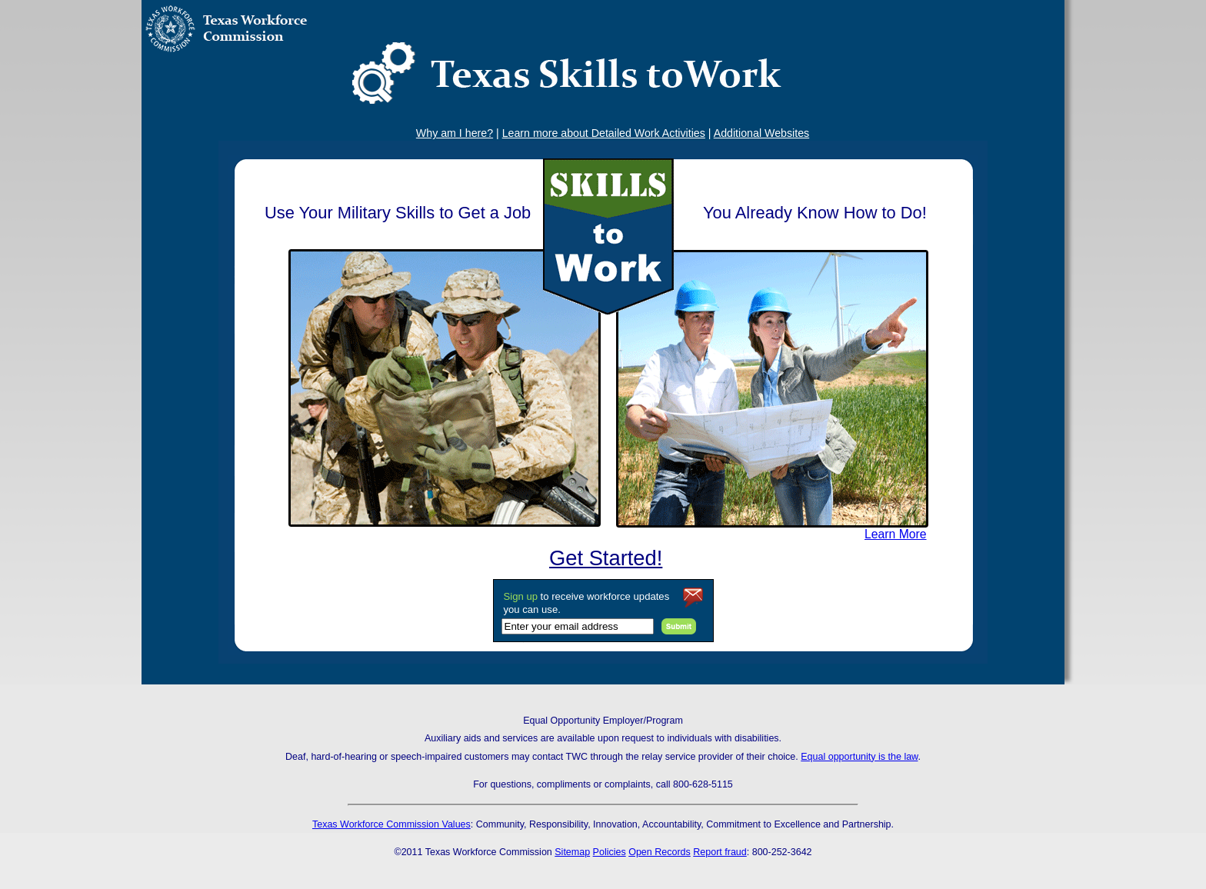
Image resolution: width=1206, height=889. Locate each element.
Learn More (896, 534)
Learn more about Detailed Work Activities (603, 133)
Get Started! (605, 558)
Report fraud (719, 852)
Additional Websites (761, 133)
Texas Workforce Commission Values (391, 824)
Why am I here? (454, 133)
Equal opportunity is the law (859, 756)
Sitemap (572, 852)
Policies (609, 852)
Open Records (659, 852)
